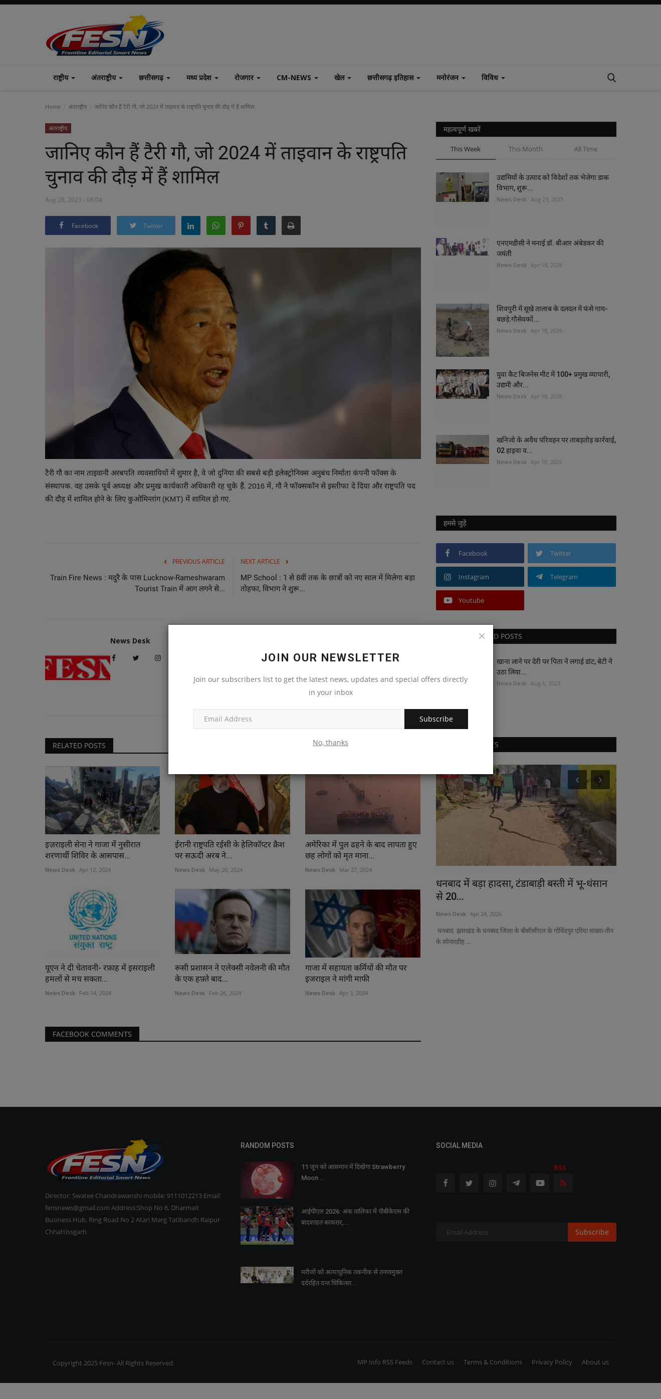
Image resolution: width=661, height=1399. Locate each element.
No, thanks (330, 742)
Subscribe (436, 719)
